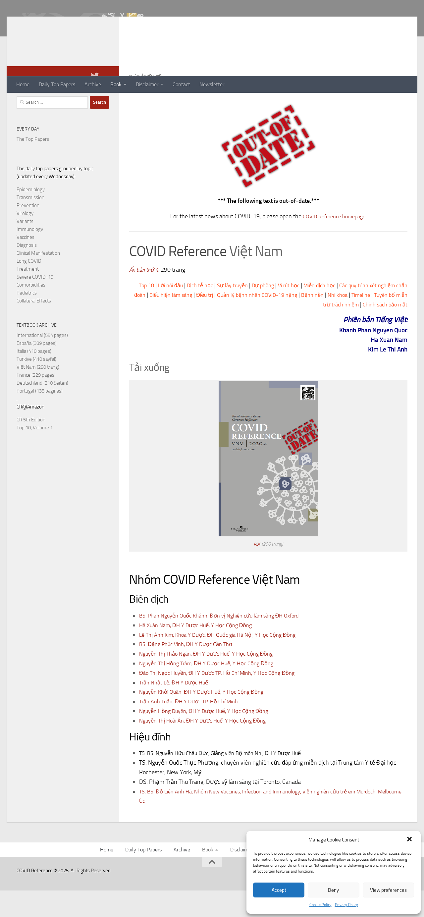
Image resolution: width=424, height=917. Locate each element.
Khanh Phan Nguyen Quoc (365, 356)
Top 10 (154, 311)
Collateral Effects (34, 327)
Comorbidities (31, 311)
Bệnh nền (366, 321)
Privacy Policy (346, 904)
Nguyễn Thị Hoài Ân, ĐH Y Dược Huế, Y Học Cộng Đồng (209, 747)
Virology (25, 240)
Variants (25, 248)
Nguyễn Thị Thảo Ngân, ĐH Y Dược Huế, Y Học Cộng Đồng (213, 680)
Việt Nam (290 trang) (38, 394)
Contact (181, 84)
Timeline (260, 331)
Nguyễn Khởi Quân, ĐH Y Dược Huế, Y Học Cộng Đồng (208, 718)
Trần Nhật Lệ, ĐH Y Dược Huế (177, 709)
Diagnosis (27, 272)
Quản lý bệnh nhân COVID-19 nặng (306, 321)
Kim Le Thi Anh (383, 375)
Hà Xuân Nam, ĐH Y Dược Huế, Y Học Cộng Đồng (201, 651)
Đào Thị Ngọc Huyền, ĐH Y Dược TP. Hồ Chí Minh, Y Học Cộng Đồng (225, 699)
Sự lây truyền (249, 311)
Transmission (30, 224)
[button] (410, 840)
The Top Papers (33, 166)
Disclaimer (147, 84)
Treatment (28, 295)
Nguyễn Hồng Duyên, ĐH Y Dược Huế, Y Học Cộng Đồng (210, 737)
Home (22, 84)
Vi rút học (310, 311)
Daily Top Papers (57, 84)
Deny (333, 890)
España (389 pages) (37, 370)
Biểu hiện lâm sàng (211, 321)
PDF (257, 570)
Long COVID (29, 288)
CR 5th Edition (31, 446)
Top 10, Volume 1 (35, 454)
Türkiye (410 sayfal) (36, 386)
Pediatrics (27, 319)
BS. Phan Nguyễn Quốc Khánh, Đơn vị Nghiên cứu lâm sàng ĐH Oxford (227, 642)
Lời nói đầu (181, 311)
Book (116, 84)
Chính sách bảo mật (382, 331)
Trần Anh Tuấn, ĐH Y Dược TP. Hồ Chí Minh (194, 727)
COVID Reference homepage (334, 242)
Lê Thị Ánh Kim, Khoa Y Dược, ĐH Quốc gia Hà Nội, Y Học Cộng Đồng (226, 661)
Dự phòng (282, 311)
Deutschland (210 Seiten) (42, 409)
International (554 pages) (42, 362)
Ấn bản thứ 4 (145, 296)
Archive (92, 84)
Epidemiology (31, 216)
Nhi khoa (394, 321)
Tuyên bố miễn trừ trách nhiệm (314, 331)
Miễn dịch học (344, 311)
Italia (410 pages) (34, 378)
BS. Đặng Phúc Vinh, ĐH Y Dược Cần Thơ (191, 670)
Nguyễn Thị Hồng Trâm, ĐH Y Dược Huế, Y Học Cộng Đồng (213, 689)
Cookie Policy (320, 904)
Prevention (28, 232)
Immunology (30, 256)
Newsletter (211, 84)
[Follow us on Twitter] (95, 102)
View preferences (388, 890)
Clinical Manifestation (38, 280)
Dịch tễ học (213, 311)
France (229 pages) (36, 402)
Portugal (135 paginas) (40, 417)
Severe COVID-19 (35, 303)
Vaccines (25, 264)
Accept (279, 890)
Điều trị (248, 321)
